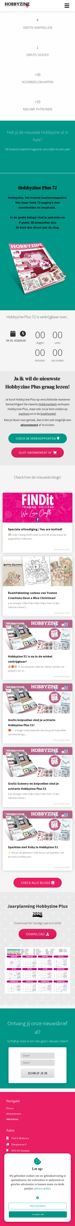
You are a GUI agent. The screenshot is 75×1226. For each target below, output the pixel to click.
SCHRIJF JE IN (37, 1073)
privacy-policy (42, 1188)
